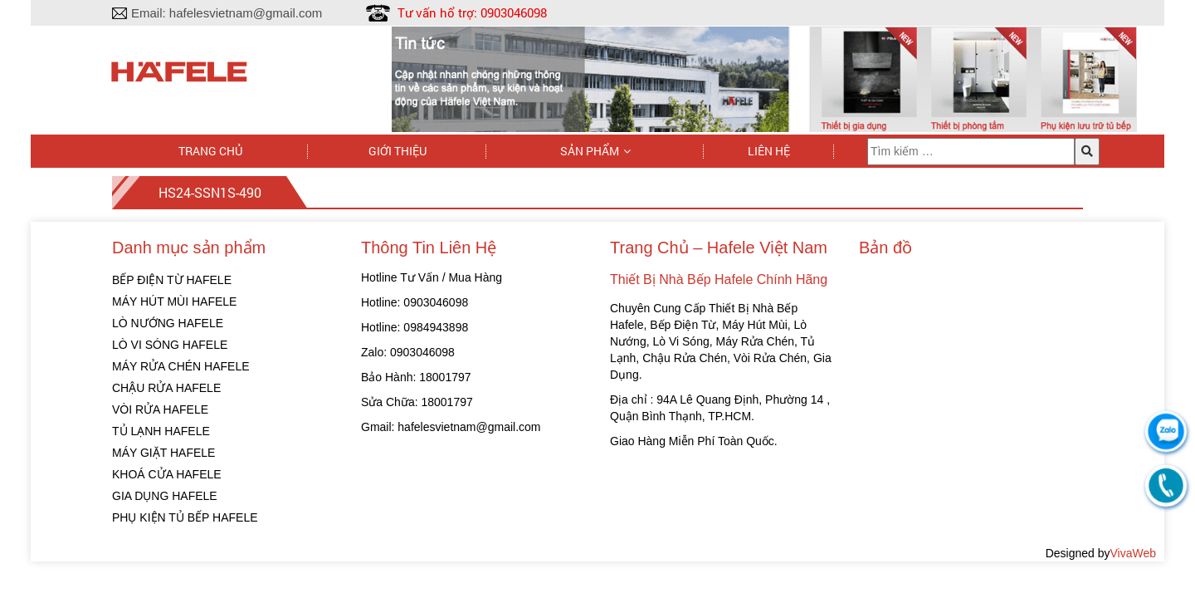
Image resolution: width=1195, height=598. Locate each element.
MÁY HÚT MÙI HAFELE (174, 301)
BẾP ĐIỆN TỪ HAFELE (172, 280)
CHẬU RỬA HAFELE (166, 388)
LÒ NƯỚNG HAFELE (167, 323)
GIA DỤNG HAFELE (164, 495)
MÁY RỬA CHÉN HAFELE (181, 366)
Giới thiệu (397, 151)
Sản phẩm (589, 151)
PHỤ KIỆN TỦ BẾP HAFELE (185, 517)
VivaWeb (1133, 553)
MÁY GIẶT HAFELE (163, 452)
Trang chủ (210, 151)
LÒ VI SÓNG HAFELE (169, 344)
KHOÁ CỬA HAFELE (167, 474)
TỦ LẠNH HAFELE (161, 431)
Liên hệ (769, 151)
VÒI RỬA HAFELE (160, 409)
